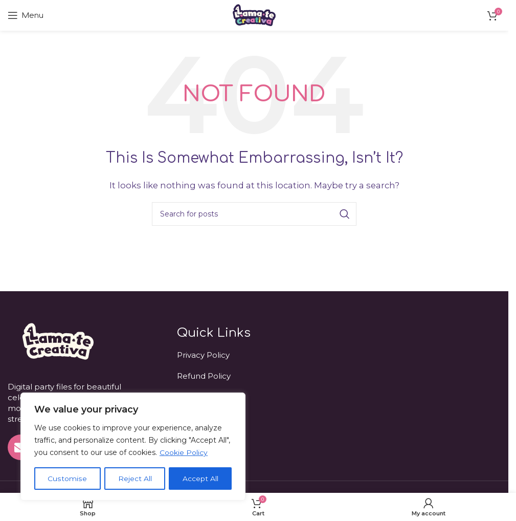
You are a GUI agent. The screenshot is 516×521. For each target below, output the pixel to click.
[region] (132, 447)
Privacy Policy (203, 355)
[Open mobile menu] (26, 15)
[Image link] (57, 340)
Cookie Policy (184, 453)
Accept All (200, 478)
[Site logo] (254, 14)
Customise (67, 478)
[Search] (254, 214)
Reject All (134, 478)
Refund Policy (204, 376)
